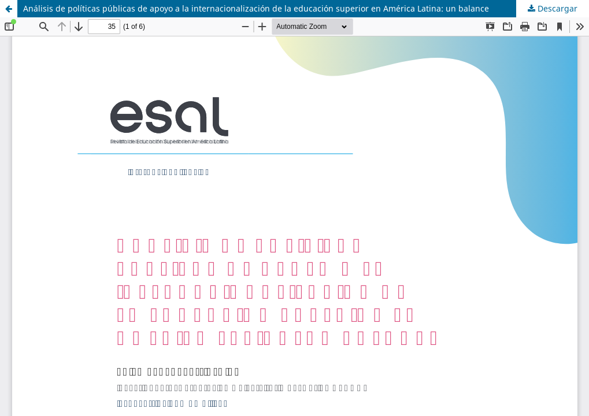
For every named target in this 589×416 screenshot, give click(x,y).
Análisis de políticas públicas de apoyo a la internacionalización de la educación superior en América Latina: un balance (256, 8)
